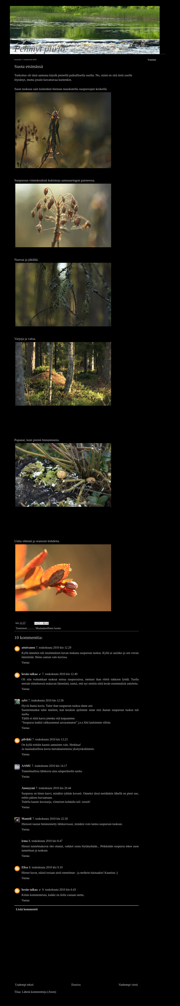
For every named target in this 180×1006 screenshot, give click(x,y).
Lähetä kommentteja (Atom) (39, 991)
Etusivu (76, 984)
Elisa (25, 867)
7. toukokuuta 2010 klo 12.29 (53, 647)
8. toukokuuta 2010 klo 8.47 (45, 841)
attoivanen (28, 647)
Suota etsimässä (28, 66)
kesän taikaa (30, 674)
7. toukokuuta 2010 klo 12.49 (59, 674)
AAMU (26, 765)
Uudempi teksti (24, 984)
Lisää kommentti (27, 909)
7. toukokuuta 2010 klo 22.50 (50, 818)
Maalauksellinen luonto (48, 628)
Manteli (27, 818)
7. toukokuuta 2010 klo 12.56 (46, 700)
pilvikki (26, 739)
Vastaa (25, 662)
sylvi (24, 700)
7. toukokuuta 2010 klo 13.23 (50, 739)
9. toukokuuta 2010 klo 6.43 (59, 889)
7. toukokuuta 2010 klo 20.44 (53, 788)
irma (25, 841)
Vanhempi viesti (128, 984)
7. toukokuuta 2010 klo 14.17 (49, 765)
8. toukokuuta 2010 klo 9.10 (46, 867)
